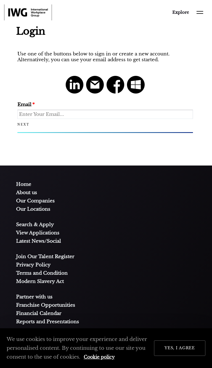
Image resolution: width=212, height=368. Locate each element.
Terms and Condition (42, 273)
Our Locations (33, 209)
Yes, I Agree (180, 347)
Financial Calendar (38, 313)
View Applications (37, 233)
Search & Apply (35, 224)
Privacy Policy (33, 265)
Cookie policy (99, 357)
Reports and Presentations (47, 321)
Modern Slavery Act (40, 281)
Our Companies (35, 201)
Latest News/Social (38, 241)
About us (26, 192)
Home (23, 184)
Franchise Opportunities (45, 305)
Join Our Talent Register (45, 256)
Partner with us (34, 297)
